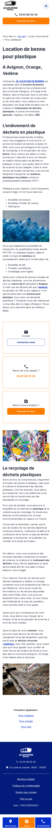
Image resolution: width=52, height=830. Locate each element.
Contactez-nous (26, 342)
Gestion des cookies (26, 792)
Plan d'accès (10, 826)
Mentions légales (26, 779)
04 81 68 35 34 (28, 14)
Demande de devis (26, 21)
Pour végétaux (26, 715)
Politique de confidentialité (26, 785)
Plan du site (26, 798)
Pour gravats (26, 721)
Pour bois (26, 726)
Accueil (21, 36)
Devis (26, 826)
